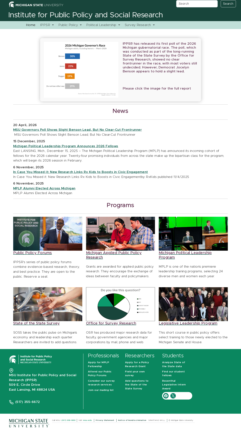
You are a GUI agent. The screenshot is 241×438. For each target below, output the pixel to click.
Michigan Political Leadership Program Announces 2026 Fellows (65, 146)
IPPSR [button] (45, 25)
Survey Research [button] (138, 25)
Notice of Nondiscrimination (132, 420)
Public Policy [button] (68, 25)
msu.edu (87, 420)
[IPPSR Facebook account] (166, 395)
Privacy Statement (105, 420)
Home (31, 25)
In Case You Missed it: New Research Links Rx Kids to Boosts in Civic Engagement (80, 172)
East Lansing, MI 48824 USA (32, 389)
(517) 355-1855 (68, 420)
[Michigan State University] (29, 423)
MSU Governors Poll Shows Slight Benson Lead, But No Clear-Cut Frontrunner (77, 129)
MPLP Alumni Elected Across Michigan (44, 188)
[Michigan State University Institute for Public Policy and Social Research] (31, 359)
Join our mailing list (101, 390)
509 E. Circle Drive (24, 384)
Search (228, 3)
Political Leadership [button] (101, 25)
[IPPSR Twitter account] (173, 395)
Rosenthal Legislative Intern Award (174, 385)
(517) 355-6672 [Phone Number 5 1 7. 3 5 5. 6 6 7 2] (27, 402)
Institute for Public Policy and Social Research (85, 15)
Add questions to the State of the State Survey (137, 385)
